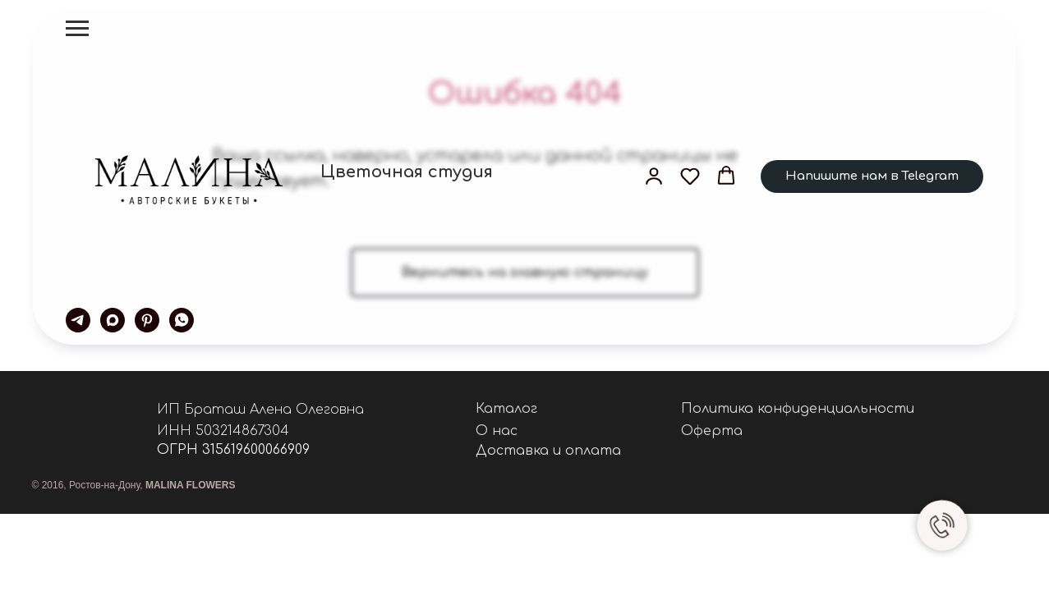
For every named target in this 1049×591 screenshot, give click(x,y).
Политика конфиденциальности (797, 408)
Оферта (712, 431)
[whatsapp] (181, 320)
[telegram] (78, 320)
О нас (497, 431)
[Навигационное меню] (77, 29)
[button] (654, 176)
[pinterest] (147, 320)
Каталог (506, 408)
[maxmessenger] (112, 320)
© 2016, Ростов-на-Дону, (134, 485)
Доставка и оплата (548, 450)
